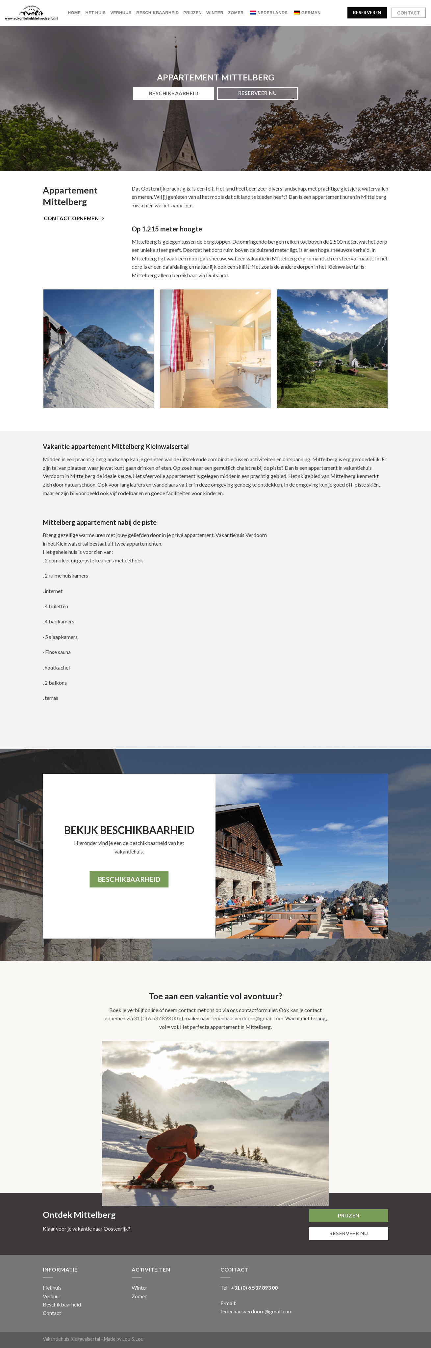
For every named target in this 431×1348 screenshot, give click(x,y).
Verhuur (121, 12)
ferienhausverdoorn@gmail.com (247, 1018)
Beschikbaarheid (157, 12)
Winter (214, 12)
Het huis (95, 12)
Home (74, 12)
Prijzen (192, 12)
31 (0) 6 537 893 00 (156, 1018)
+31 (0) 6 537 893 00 (254, 1287)
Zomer (236, 12)
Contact (52, 1313)
